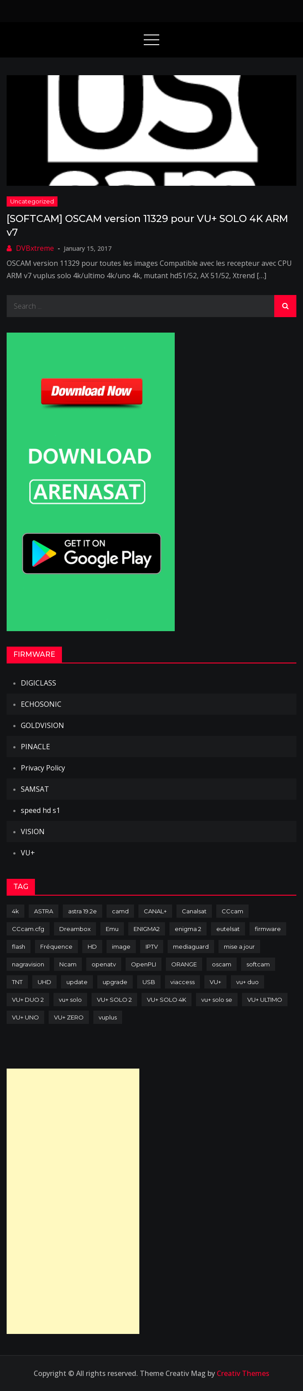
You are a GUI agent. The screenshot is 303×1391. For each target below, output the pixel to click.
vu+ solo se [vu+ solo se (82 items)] (216, 999)
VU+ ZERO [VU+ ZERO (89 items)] (69, 1017)
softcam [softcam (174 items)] (258, 964)
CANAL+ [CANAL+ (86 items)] (155, 911)
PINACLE (35, 746)
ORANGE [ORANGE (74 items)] (184, 964)
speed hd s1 (40, 810)
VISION (33, 831)
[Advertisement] (73, 1201)
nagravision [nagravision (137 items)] (28, 964)
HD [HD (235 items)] (92, 946)
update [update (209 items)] (77, 981)
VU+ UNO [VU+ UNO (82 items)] (25, 1017)
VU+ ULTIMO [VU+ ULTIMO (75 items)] (264, 999)
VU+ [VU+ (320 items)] (215, 981)
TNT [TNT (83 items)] (17, 981)
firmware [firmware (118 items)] (268, 928)
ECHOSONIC (41, 704)
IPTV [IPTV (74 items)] (152, 946)
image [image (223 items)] (121, 946)
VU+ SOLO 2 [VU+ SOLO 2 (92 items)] (114, 999)
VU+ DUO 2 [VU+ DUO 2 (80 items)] (28, 999)
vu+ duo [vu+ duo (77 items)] (247, 981)
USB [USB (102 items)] (148, 981)
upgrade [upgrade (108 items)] (115, 981)
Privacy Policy (43, 768)
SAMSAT (35, 789)
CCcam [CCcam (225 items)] (232, 911)
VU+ (28, 853)
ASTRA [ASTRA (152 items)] (43, 911)
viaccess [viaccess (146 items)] (182, 981)
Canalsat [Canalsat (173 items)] (194, 911)
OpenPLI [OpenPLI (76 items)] (143, 964)
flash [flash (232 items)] (18, 946)
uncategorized (32, 201)
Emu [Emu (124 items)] (112, 928)
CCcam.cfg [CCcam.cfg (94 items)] (28, 928)
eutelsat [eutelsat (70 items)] (228, 928)
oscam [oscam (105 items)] (221, 964)
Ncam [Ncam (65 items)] (68, 964)
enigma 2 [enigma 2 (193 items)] (188, 928)
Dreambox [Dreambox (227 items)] (75, 928)
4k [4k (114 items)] (15, 911)
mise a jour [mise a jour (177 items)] (239, 946)
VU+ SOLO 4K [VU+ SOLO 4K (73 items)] (166, 999)
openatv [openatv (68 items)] (104, 964)
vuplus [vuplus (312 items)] (108, 1017)
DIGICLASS (38, 683)
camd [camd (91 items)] (120, 911)
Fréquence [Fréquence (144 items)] (56, 946)
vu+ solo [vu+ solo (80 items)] (70, 999)
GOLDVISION (42, 725)
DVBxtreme (35, 248)
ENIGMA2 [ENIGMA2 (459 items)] (147, 928)
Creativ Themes (243, 1373)
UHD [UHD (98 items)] (44, 981)
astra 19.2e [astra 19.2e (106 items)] (82, 911)
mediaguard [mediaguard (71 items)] (191, 946)
